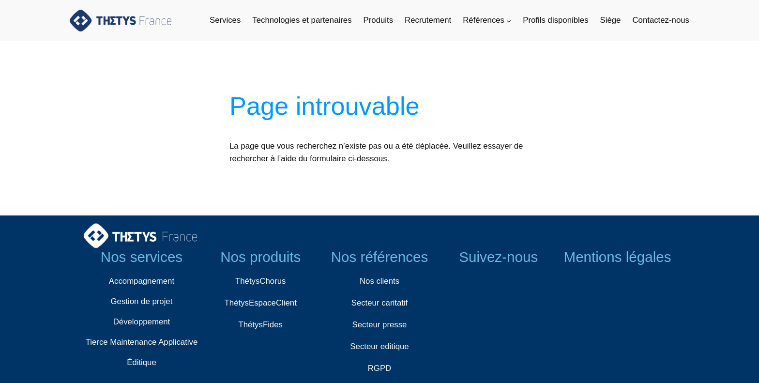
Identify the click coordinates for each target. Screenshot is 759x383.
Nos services (141, 257)
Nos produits (260, 257)
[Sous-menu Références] (508, 20)
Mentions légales (617, 257)
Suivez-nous (498, 257)
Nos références (379, 257)
